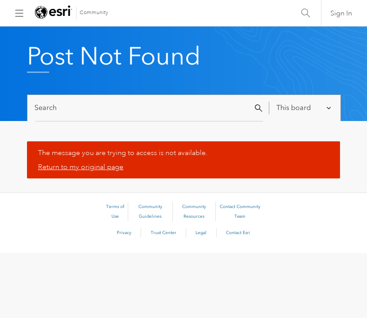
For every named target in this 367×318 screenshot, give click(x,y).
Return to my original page (80, 167)
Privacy (124, 232)
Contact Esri (238, 232)
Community (94, 12)
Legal (200, 232)
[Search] (149, 108)
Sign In (341, 13)
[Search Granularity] (304, 108)
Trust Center (163, 232)
